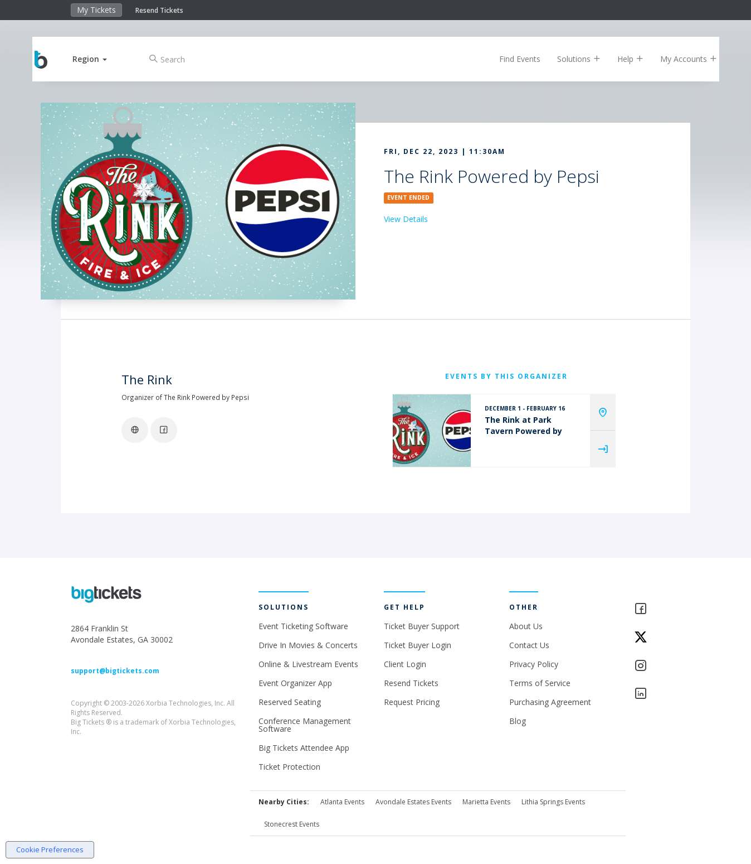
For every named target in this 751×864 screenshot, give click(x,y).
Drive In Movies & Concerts (308, 645)
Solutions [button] (570, 59)
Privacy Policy (533, 664)
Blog (517, 721)
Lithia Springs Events (553, 802)
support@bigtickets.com (115, 670)
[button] (98, 59)
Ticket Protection (289, 766)
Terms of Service (539, 683)
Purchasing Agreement (550, 702)
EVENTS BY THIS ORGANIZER (506, 376)
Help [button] (622, 59)
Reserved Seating (290, 702)
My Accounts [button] (680, 59)
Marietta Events (486, 802)
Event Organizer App (295, 683)
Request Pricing (412, 702)
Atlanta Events (342, 802)
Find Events (511, 59)
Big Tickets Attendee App (304, 747)
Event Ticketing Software (303, 626)
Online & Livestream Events (308, 664)
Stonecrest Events (291, 824)
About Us (526, 626)
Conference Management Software (305, 725)
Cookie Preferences (50, 849)
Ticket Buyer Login (417, 645)
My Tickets (96, 9)
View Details (406, 219)
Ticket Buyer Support (422, 626)
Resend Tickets (159, 10)
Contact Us (529, 645)
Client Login (405, 664)
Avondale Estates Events (413, 802)
